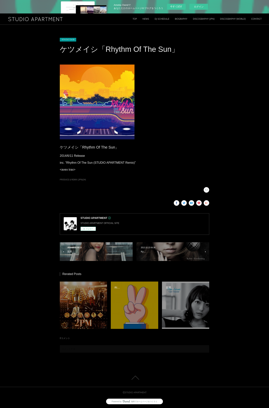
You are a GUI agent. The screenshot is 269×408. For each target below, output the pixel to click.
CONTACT (256, 19)
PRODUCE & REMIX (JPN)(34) (73, 180)
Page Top (134, 378)
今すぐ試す (176, 6)
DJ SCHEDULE (162, 19)
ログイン (199, 6)
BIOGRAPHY (181, 19)
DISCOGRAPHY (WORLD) (233, 19)
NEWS (146, 19)
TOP (135, 19)
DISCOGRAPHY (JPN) (203, 19)
